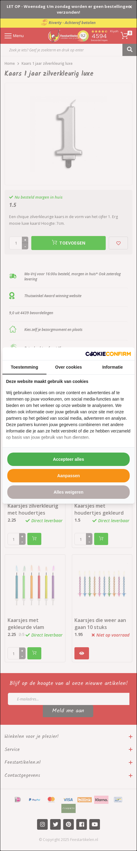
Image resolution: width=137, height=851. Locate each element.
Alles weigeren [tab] (68, 492)
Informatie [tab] (112, 367)
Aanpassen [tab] (68, 475)
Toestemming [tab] (24, 367)
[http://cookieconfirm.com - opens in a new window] (108, 354)
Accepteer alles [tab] (68, 459)
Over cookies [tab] (68, 367)
